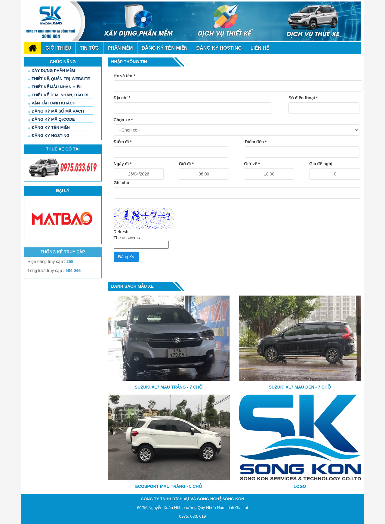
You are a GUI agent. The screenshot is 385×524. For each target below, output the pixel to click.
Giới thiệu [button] (58, 48)
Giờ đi (186, 163)
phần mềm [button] (120, 48)
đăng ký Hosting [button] (219, 48)
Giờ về (252, 163)
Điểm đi (123, 141)
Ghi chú (121, 182)
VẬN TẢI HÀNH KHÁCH (53, 103)
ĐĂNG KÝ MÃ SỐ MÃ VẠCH (58, 111)
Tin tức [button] (89, 48)
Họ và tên (124, 75)
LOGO (300, 486)
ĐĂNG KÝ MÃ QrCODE (53, 119)
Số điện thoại (303, 97)
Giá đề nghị (320, 163)
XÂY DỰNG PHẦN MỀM (53, 70)
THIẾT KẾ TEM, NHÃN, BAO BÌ (60, 95)
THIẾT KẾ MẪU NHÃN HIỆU (57, 87)
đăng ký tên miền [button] (165, 48)
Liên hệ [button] (260, 48)
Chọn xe (123, 119)
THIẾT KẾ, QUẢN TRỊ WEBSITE (61, 78)
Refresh (121, 231)
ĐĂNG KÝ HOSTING (50, 135)
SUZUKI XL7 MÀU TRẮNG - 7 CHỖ (168, 387)
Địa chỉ (122, 97)
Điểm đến (256, 141)
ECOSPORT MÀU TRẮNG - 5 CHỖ (168, 486)
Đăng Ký (126, 256)
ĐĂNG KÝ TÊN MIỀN (51, 127)
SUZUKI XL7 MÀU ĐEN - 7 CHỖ (300, 387)
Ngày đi (123, 163)
